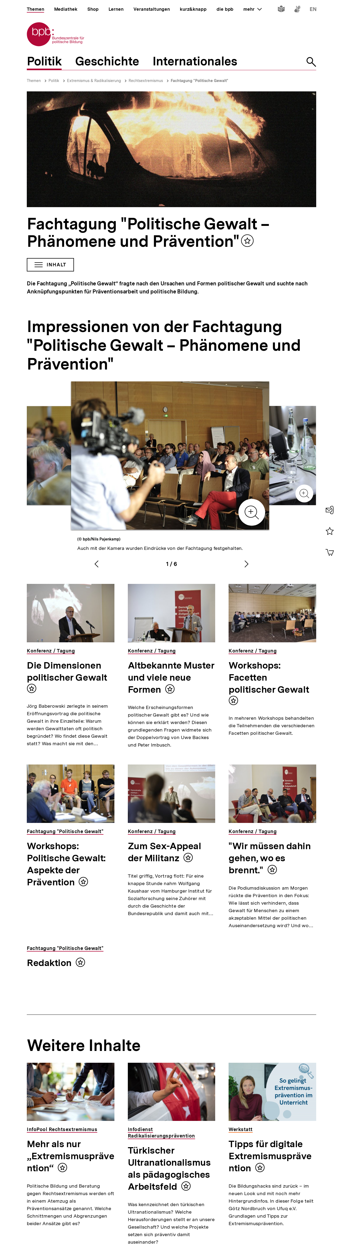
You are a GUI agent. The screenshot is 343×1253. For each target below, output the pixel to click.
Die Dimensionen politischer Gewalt (67, 671)
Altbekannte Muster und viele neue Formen (171, 677)
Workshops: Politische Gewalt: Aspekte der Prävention (66, 864)
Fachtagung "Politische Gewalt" (199, 81)
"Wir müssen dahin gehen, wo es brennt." (270, 858)
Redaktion (49, 962)
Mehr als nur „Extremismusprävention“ (70, 1156)
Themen (34, 81)
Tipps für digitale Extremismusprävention (270, 1156)
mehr (252, 9)
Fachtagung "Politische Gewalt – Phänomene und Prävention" (148, 232)
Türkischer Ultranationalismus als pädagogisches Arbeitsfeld (169, 1168)
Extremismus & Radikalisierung (94, 81)
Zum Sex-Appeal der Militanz (164, 852)
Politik (54, 81)
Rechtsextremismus (146, 81)
